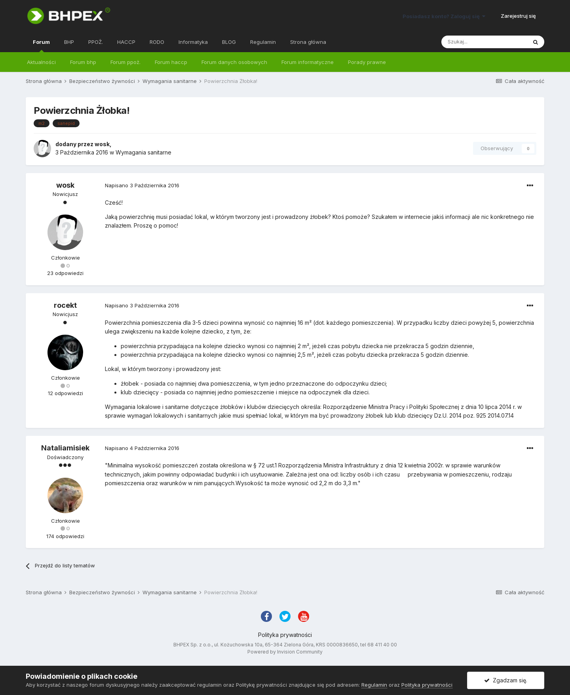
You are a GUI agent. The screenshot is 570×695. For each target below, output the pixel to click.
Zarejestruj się (518, 16)
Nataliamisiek (65, 448)
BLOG (229, 42)
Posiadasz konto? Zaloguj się (444, 16)
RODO (157, 42)
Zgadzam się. (505, 680)
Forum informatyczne (307, 62)
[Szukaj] (484, 42)
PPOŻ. (95, 42)
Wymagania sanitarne (143, 152)
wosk (102, 144)
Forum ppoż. (125, 62)
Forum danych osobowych (234, 62)
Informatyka (193, 42)
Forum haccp (171, 62)
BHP (69, 42)
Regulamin (263, 42)
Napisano (142, 185)
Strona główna (308, 42)
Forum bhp (83, 62)
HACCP (126, 42)
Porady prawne (367, 62)
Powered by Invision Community (285, 652)
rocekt (65, 305)
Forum (41, 45)
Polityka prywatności (285, 634)
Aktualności (41, 62)
